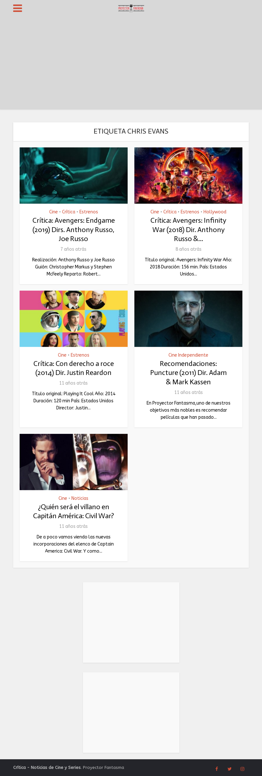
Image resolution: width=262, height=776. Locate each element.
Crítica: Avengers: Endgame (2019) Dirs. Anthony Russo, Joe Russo (73, 229)
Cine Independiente (188, 355)
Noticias (79, 498)
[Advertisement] (131, 64)
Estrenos (88, 212)
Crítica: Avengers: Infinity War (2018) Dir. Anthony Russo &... (188, 229)
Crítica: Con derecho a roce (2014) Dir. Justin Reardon (73, 368)
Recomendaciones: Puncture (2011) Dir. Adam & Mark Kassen (188, 372)
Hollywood (214, 212)
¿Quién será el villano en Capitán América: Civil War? (73, 511)
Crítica (68, 212)
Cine (53, 212)
